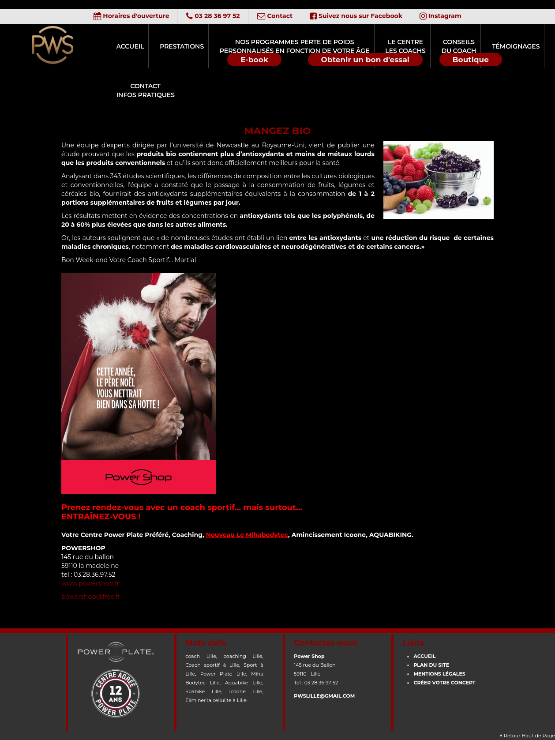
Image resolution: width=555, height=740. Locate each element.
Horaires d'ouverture (129, 16)
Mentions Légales (439, 674)
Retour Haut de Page (527, 735)
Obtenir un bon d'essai (365, 59)
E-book (254, 59)
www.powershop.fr (90, 583)
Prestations (168, 46)
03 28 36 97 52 (212, 16)
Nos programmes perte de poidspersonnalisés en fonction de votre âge (273, 46)
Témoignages (475, 46)
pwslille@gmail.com (324, 696)
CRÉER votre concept (444, 683)
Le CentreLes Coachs (377, 46)
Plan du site (431, 665)
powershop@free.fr (90, 597)
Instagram (442, 16)
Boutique (471, 59)
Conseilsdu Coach (424, 46)
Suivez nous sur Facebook (357, 16)
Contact (275, 16)
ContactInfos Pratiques (139, 90)
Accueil (123, 46)
